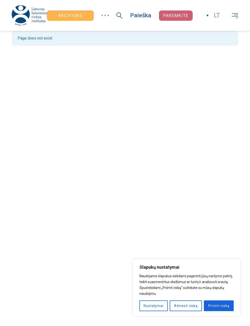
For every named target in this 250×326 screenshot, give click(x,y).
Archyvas (70, 15)
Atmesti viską (186, 306)
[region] (186, 287)
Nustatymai (153, 306)
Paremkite (175, 15)
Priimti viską (218, 306)
